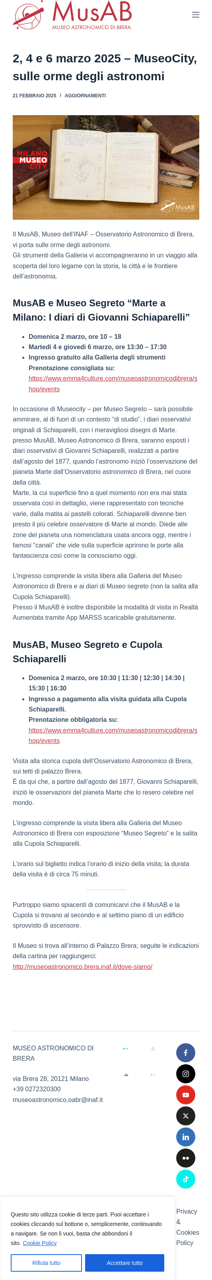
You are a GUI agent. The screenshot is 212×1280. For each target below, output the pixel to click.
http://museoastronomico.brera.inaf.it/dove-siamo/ (82, 966)
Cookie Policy (40, 1243)
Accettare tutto (125, 1263)
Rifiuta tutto (46, 1263)
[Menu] (195, 14)
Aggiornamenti (85, 96)
